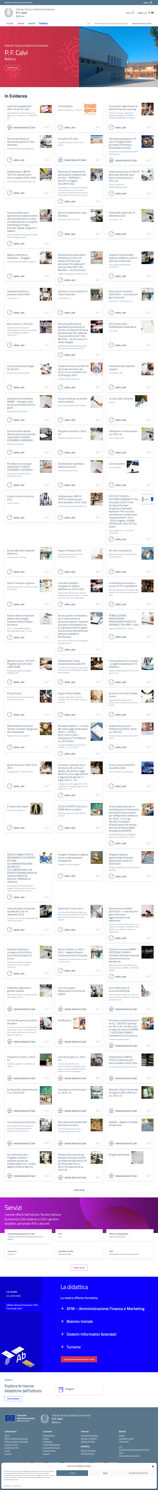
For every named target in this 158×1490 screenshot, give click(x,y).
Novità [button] (31, 23)
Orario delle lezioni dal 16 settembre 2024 (122, 214)
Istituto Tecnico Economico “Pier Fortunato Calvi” (22, 1306)
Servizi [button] (21, 23)
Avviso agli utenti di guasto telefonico (21, 551)
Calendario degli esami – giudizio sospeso (20, 989)
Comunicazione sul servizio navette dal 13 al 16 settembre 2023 (21, 911)
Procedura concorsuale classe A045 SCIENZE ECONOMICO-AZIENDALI (20, 467)
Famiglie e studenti (89, 1438)
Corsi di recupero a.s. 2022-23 (72, 1058)
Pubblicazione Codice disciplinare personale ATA (71, 662)
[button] (153, 1466)
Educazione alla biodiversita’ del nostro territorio (72, 1123)
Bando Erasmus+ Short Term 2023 (22, 766)
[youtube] (152, 13)
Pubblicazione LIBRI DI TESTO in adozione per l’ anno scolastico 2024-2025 (72, 499)
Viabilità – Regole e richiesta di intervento (123, 1123)
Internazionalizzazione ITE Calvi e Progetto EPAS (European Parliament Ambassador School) (122, 143)
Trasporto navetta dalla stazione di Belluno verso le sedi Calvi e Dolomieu (123, 258)
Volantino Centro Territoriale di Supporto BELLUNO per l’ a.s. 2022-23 (123, 1092)
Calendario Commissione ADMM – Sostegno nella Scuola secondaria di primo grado (21, 403)
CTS (88, 23)
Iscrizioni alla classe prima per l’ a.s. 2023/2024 (22, 1090)
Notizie (122, 1435)
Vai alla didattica (13, 1398)
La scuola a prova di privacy (21, 1122)
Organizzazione (49, 1450)
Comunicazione (117, 464)
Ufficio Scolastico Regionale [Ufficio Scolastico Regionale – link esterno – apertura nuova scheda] (16, 1438)
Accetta (72, 1473)
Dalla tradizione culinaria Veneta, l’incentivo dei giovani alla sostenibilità (22, 729)
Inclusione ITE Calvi (68, 139)
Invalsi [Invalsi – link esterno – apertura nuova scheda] (7, 1450)
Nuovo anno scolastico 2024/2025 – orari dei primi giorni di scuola (123, 294)
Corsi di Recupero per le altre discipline (22, 1021)
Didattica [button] (43, 23)
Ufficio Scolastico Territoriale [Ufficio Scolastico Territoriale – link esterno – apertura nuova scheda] (16, 1441)
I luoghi (46, 1438)
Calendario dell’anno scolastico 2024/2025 (18, 292)
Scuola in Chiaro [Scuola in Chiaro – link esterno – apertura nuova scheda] (11, 1444)
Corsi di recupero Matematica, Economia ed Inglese (71, 991)
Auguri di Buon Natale (69, 693)
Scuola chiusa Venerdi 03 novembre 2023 (122, 766)
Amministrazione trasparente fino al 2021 (111, 23)
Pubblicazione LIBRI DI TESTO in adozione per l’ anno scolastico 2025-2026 (21, 175)
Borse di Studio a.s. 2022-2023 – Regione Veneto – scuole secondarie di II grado (72, 952)
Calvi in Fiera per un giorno (20, 583)
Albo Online (124, 1441)
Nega (105, 1473)
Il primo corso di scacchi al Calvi (20, 497)
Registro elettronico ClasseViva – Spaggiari (18, 256)
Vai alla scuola (12, 67)
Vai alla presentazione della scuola (79, 1359)
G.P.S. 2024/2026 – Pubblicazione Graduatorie (122, 325)
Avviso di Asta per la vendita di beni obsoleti (72, 400)
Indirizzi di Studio (88, 1441)
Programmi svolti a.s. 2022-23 (21, 1058)
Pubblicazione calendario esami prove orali (71, 465)
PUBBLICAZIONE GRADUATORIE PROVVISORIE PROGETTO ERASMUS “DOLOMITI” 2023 (124, 620)
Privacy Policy (17, 1486)
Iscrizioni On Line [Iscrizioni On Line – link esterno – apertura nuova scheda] (12, 1447)
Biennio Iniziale (80, 1321)
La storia (46, 1453)
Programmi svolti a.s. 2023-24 (72, 432)
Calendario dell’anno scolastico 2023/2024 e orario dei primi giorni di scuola (19, 953)
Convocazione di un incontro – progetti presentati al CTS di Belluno (123, 664)
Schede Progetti (87, 1453)
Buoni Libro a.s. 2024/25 (20, 324)
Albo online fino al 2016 (141, 23)
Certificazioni (64, 1020)
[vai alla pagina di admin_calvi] (70, 127)
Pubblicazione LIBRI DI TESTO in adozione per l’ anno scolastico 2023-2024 (123, 1060)
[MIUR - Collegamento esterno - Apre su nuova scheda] (19, 2)
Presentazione (49, 1435)
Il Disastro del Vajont (17, 806)
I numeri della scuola (51, 1444)
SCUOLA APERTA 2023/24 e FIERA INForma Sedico (72, 807)
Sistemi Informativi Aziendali (91, 1334)
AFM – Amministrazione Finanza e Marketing (106, 1308)
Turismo (74, 1347)
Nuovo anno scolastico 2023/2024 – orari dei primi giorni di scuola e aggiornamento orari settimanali (123, 914)
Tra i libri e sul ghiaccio (120, 550)
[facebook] (149, 13)
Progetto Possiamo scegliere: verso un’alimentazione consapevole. (73, 858)
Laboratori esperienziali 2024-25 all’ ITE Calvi (19, 107)
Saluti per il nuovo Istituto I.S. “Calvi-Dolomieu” (73, 292)
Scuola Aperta (65, 106)
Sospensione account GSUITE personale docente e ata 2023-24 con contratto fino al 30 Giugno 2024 (73, 370)
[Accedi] (148, 2)
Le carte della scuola (51, 1447)
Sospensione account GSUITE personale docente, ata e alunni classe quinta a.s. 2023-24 (124, 176)
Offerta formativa (88, 1450)
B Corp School (14, 693)
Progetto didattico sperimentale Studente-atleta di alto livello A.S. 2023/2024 (121, 859)
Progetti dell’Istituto (119, 1155)
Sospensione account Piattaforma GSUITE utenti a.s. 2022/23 (123, 729)
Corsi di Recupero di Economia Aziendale (119, 989)
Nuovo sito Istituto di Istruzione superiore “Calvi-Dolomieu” (21, 142)
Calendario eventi (126, 1438)
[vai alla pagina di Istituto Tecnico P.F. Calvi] (24, 127)
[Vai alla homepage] (9, 12)
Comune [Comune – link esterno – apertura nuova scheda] (8, 1453)
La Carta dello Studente (121, 398)
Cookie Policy (7, 1486)
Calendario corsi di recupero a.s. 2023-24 (123, 432)
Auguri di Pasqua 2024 (69, 550)
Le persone (47, 1441)
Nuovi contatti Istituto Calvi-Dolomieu (72, 214)
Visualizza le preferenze (138, 1473)
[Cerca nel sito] (130, 12)
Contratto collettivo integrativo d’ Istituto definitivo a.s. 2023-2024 (71, 586)
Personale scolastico (89, 1435)
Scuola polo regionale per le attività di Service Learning (123, 107)
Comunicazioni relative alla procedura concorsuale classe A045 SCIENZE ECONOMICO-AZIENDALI (21, 435)
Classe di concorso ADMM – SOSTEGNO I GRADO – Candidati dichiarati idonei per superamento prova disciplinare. (124, 955)
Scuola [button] (10, 23)
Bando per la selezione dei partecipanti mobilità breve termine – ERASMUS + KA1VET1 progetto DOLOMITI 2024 (72, 178)
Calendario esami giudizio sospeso (122, 367)
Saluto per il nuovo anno (70, 908)
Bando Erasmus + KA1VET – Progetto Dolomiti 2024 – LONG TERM (22, 664)
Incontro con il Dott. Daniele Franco (123, 694)
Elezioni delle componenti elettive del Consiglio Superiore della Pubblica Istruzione (20, 620)
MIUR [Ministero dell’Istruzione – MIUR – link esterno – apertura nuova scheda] (7, 1435)
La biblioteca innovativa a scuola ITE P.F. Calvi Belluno (123, 584)
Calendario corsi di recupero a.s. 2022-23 (72, 1090)
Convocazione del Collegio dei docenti (20, 367)
